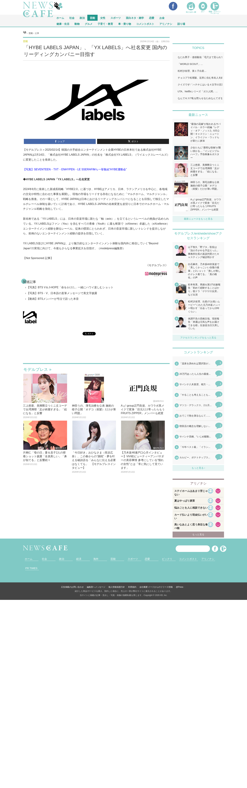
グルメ (88, 23)
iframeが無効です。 (198, 668)
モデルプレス (35, 412)
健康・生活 (62, 23)
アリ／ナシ (165, 23)
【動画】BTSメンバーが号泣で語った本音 (53, 341)
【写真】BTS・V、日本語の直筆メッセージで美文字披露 (62, 336)
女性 (102, 17)
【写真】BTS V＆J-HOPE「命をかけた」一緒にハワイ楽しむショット (70, 330)
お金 (161, 17)
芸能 (92, 17)
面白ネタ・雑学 (135, 17)
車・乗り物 (124, 23)
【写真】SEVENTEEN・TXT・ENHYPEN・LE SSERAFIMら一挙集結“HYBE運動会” (75, 212)
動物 (77, 23)
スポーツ (115, 17)
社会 (71, 17)
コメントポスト (145, 23)
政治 (82, 17)
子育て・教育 (105, 23)
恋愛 (151, 17)
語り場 (181, 23)
